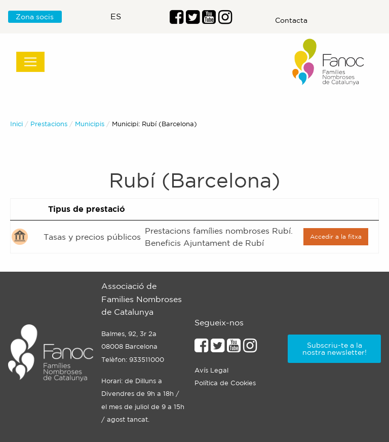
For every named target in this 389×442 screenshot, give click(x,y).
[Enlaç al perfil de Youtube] (209, 19)
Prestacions (48, 124)
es (115, 16)
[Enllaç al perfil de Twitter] (193, 19)
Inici (16, 124)
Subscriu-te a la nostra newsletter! (334, 348)
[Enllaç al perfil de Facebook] (176, 19)
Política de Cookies (225, 383)
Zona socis (35, 17)
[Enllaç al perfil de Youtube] (234, 348)
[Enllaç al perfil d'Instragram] (225, 19)
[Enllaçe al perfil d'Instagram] (250, 348)
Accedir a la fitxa (336, 236)
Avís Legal (211, 370)
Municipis (89, 124)
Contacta (291, 20)
